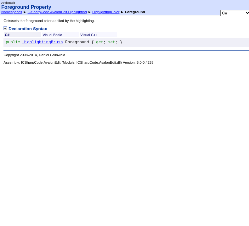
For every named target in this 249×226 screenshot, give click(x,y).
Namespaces (11, 12)
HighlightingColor (105, 12)
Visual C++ (89, 35)
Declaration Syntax (25, 28)
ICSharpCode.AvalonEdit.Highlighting (57, 12)
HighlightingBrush (42, 42)
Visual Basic (52, 35)
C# (7, 35)
